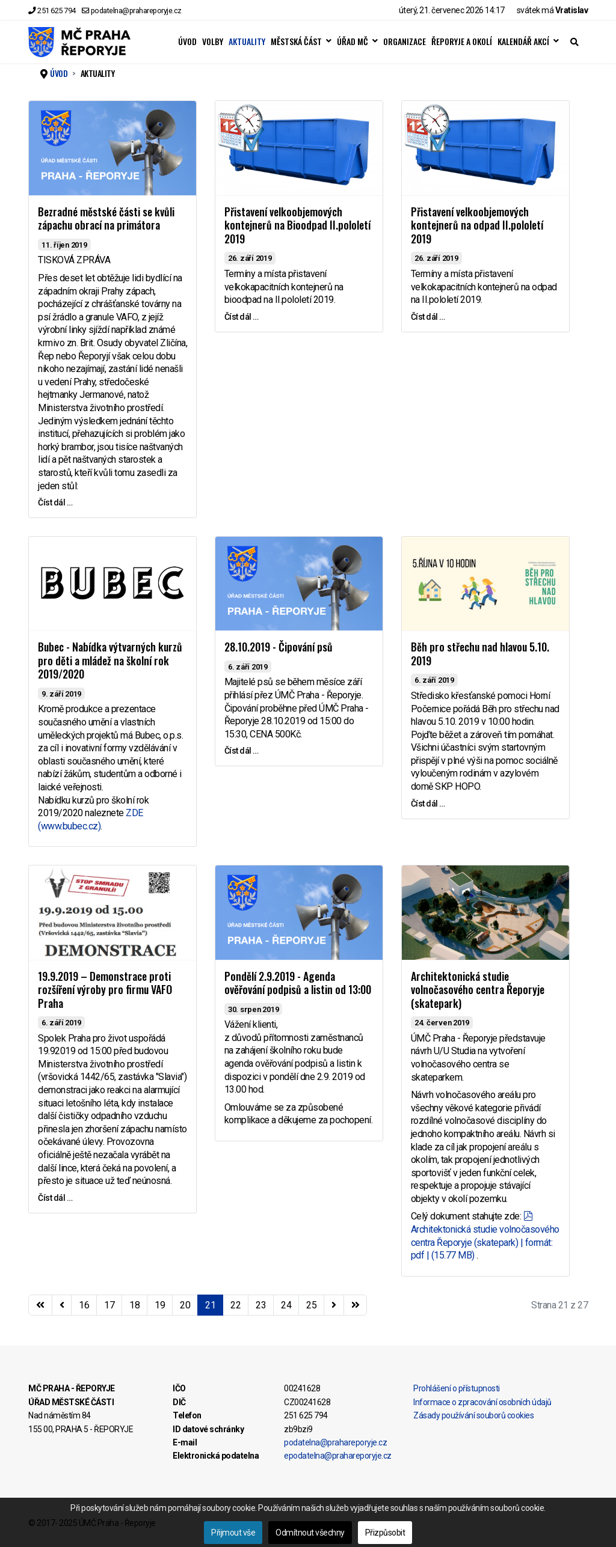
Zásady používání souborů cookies (473, 1415)
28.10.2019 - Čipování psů (278, 646)
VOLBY (212, 41)
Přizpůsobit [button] (385, 1532)
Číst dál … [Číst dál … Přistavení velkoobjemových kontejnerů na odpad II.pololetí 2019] (428, 317)
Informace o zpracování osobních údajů (482, 1402)
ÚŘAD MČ (352, 41)
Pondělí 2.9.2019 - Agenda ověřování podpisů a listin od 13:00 (297, 983)
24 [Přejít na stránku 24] (286, 1305)
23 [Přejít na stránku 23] (261, 1305)
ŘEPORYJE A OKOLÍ (461, 41)
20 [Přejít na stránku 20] (185, 1305)
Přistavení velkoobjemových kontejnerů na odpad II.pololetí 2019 (477, 225)
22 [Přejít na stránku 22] (235, 1305)
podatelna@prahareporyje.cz (136, 10)
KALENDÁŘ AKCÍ (523, 41)
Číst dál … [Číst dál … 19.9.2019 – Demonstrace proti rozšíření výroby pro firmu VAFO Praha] (55, 1198)
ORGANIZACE (404, 41)
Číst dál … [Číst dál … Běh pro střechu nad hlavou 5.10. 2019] (428, 803)
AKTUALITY (247, 41)
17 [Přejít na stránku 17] (109, 1305)
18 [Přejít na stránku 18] (134, 1305)
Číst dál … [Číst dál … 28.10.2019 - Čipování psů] (241, 750)
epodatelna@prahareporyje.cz (338, 1455)
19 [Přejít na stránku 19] (160, 1305)
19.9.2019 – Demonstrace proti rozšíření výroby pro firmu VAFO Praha (105, 989)
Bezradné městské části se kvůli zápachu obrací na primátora (106, 218)
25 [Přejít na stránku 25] (311, 1305)
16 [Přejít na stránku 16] (84, 1305)
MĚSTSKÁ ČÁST (296, 41)
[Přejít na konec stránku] (355, 1305)
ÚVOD (187, 41)
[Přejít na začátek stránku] (40, 1305)
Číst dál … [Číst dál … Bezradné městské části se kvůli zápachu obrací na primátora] (55, 502)
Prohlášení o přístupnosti (456, 1388)
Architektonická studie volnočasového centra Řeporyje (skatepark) (477, 989)
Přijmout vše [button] (233, 1532)
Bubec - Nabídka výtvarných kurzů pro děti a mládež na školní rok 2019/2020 (110, 660)
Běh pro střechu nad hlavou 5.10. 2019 (480, 653)
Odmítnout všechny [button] (310, 1532)
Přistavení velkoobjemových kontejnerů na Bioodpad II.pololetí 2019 (297, 225)
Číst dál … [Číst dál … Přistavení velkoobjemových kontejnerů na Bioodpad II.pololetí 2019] (241, 317)
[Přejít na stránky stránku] (62, 1305)
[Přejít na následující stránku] (334, 1305)
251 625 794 (56, 10)
